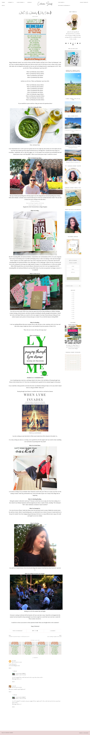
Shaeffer (38, 62)
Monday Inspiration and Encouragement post (28, 502)
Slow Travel (20, 2)
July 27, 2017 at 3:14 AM (17, 662)
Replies (15, 671)
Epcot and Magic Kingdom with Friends (35, 203)
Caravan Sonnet (45, 4)
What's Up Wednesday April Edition (35, 75)
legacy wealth (84, 2)
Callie (14, 686)
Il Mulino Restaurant (35, 201)
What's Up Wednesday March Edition (35, 86)
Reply (10, 668)
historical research (63, 5)
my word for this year (39, 491)
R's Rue (14, 660)
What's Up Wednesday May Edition (35, 77)
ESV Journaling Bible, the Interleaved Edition (21, 256)
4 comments (52, 630)
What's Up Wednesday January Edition (35, 71)
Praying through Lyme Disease (24, 391)
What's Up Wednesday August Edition (35, 94)
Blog (3, 5)
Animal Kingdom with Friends (35, 205)
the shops (61, 2)
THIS (15, 266)
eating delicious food (43, 195)
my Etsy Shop (41, 311)
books (29, 2)
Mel (35, 62)
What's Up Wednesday (18, 630)
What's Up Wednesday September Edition (35, 96)
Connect (10, 2)
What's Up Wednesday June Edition (35, 92)
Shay (43, 62)
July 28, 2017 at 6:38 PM (17, 687)
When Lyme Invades (35, 436)
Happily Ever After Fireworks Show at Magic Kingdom (35, 206)
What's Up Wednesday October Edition (35, 97)
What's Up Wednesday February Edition (35, 73)
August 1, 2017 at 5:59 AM (20, 698)
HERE (29, 154)
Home (3, 2)
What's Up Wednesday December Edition (35, 99)
